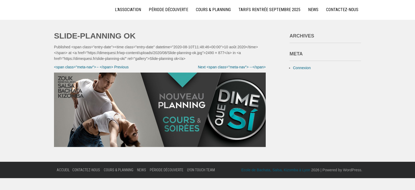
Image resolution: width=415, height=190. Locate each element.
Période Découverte (168, 9)
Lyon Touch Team (201, 170)
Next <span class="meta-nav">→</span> (232, 67)
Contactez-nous (342, 9)
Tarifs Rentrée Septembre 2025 (269, 9)
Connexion (302, 68)
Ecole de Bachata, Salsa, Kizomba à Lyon (275, 170)
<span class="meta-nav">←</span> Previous (91, 67)
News (313, 9)
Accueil (63, 170)
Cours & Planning (213, 9)
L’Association (128, 9)
